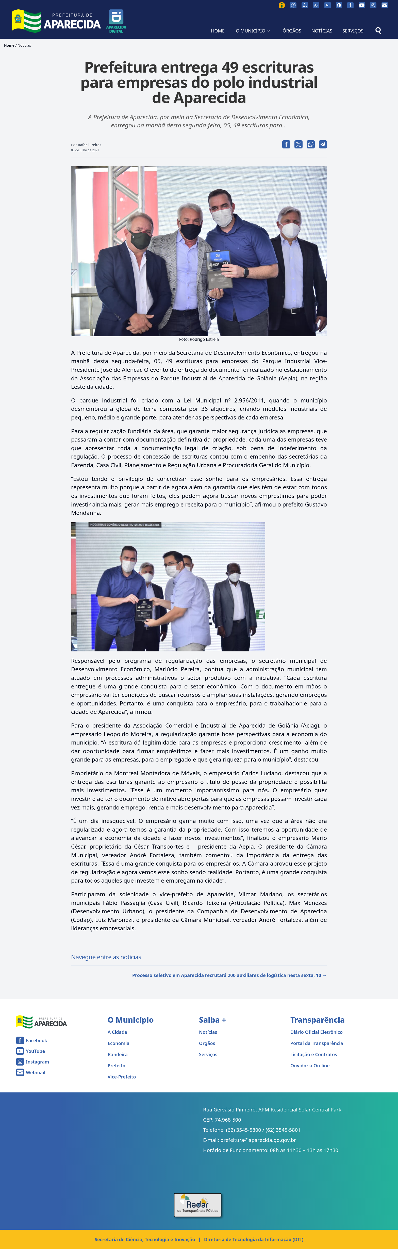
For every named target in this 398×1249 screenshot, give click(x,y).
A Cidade (117, 1032)
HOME (218, 31)
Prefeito (116, 1065)
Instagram (37, 1062)
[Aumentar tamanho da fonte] (327, 5)
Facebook (36, 1040)
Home (9, 45)
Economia (118, 1043)
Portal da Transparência (316, 1043)
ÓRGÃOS (292, 31)
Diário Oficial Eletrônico (316, 1032)
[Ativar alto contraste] (339, 5)
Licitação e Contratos (313, 1054)
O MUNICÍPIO (254, 31)
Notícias (24, 45)
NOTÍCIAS (321, 31)
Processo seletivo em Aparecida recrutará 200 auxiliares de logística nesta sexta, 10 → (229, 975)
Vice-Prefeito (122, 1077)
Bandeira (118, 1054)
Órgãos (207, 1043)
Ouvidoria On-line (310, 1065)
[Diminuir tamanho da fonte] (316, 5)
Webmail (35, 1072)
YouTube (35, 1051)
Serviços (208, 1054)
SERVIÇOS (352, 31)
